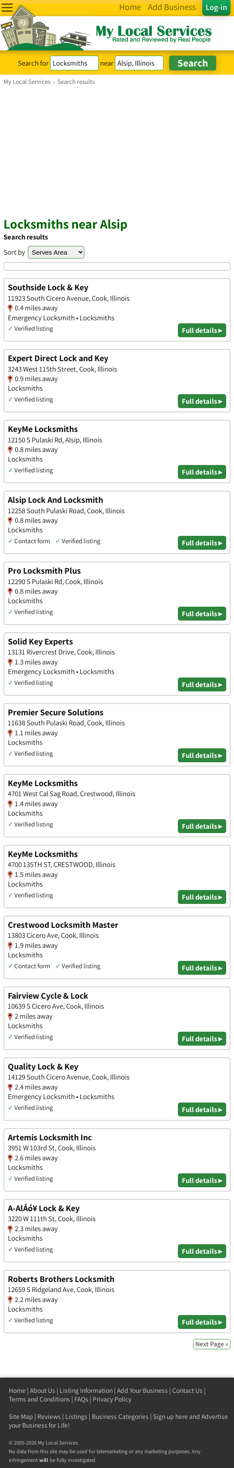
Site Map (21, 1416)
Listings (76, 1416)
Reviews (49, 1416)
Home (17, 1390)
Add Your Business (142, 1390)
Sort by (14, 252)
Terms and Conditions (39, 1399)
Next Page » (211, 1343)
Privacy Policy (112, 1399)
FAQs (81, 1399)
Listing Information (86, 1390)
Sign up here (170, 1416)
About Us (42, 1390)
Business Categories (120, 1416)
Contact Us (187, 1390)
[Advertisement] (117, 151)
